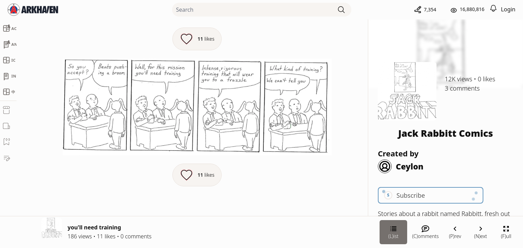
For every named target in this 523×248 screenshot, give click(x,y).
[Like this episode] (197, 39)
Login (508, 9)
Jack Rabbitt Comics (445, 133)
